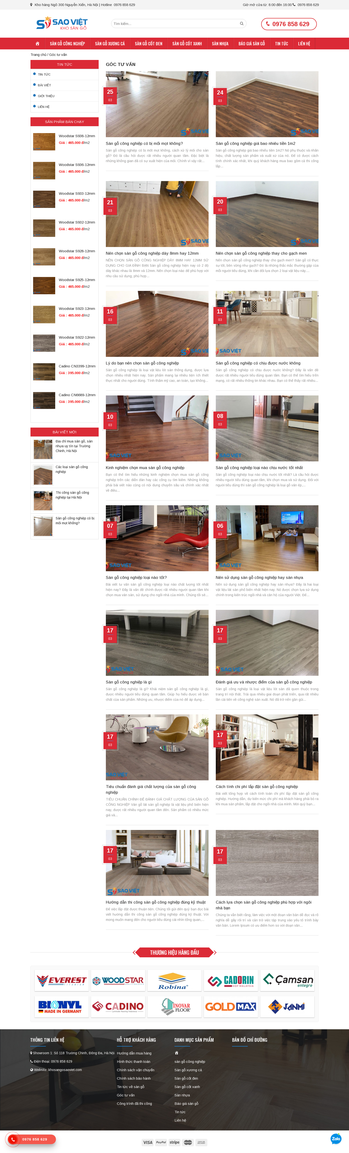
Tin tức (281, 44)
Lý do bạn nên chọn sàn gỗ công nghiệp (142, 364)
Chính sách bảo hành (134, 1079)
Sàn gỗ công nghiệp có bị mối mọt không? (144, 144)
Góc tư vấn (126, 1096)
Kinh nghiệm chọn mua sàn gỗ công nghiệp (145, 468)
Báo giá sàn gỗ (252, 44)
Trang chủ (38, 55)
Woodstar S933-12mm (77, 194)
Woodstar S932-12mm (77, 223)
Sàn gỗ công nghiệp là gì (129, 683)
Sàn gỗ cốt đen (148, 44)
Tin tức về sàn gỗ (130, 1087)
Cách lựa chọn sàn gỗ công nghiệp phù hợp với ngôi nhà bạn (264, 906)
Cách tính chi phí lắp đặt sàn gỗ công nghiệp (257, 787)
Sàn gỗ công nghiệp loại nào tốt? (136, 578)
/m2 (87, 143)
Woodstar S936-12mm (77, 166)
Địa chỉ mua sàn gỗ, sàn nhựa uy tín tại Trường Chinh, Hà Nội (74, 446)
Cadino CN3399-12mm (77, 367)
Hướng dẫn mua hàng (134, 1054)
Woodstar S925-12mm (77, 281)
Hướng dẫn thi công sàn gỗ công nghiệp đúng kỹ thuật (156, 903)
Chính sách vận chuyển (135, 1071)
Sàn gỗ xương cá (110, 44)
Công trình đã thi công (134, 1104)
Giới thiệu (46, 97)
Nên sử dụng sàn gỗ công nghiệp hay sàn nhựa (259, 578)
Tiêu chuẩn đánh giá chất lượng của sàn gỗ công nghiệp (151, 790)
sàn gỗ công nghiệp (67, 44)
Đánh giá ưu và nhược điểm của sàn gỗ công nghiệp (264, 683)
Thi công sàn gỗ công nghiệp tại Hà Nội (72, 495)
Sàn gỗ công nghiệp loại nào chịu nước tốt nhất (259, 468)
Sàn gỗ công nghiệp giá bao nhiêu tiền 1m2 (255, 144)
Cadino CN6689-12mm (77, 396)
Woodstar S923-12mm (77, 309)
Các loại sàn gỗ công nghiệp (72, 470)
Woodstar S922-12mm (77, 338)
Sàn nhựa (220, 44)
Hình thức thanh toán (133, 1062)
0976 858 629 (306, 5)
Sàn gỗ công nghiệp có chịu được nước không (258, 364)
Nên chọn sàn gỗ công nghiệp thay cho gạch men (261, 254)
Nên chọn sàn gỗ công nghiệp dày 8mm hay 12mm (152, 254)
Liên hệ (304, 44)
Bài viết (44, 86)
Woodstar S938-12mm (77, 137)
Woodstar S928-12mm (77, 252)
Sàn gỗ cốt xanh (187, 44)
